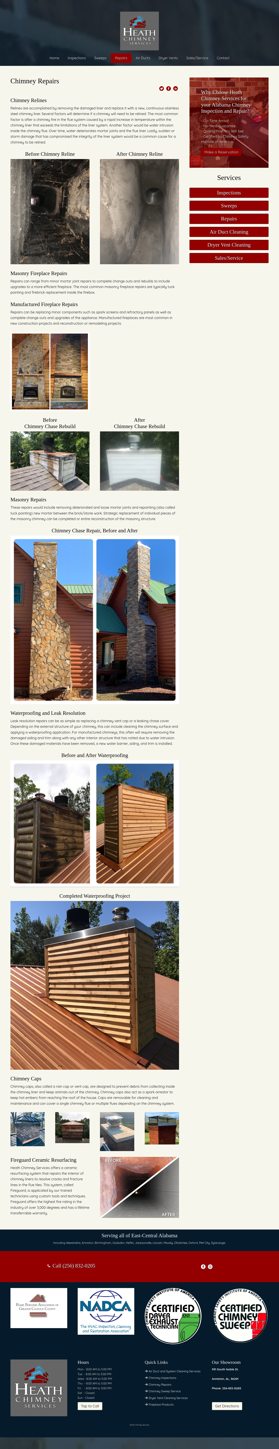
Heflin (130, 1243)
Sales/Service (197, 58)
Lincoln (157, 1243)
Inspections (77, 58)
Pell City (204, 1243)
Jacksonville (143, 1243)
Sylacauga (218, 1243)
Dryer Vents (168, 58)
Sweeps (100, 58)
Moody (168, 1243)
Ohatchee (180, 1243)
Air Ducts (143, 58)
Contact (223, 58)
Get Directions (227, 1406)
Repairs (121, 58)
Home (54, 58)
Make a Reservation (221, 152)
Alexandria (73, 1243)
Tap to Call (90, 1406)
